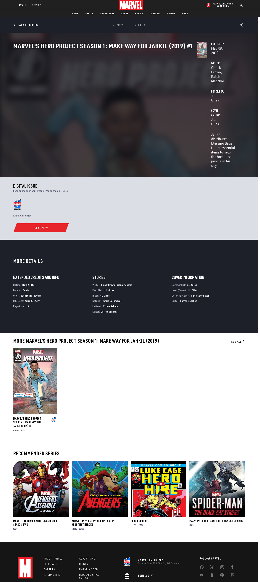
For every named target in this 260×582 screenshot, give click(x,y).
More (185, 13)
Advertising (87, 532)
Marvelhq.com (88, 543)
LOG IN (22, 4)
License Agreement (171, 573)
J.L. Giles (165, 87)
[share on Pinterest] (222, 550)
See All (238, 315)
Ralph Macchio (116, 87)
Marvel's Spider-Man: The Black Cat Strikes (216, 495)
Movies (139, 13)
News (75, 13)
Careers (49, 543)
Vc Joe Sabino (110, 280)
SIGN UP (36, 4)
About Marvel (53, 532)
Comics (89, 13)
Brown (16, 404)
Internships (52, 548)
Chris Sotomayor (112, 274)
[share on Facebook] (202, 542)
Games (124, 13)
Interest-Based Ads (194, 573)
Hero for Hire (139, 495)
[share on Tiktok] (202, 557)
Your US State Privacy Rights (84, 573)
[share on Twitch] (232, 550)
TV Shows (155, 13)
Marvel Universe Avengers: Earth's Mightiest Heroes (93, 496)
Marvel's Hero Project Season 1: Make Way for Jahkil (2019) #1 (27, 396)
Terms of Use (42, 573)
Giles (22, 404)
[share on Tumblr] (232, 542)
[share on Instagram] (222, 542)
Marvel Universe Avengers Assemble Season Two (35, 496)
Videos (171, 13)
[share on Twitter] (212, 542)
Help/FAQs (50, 537)
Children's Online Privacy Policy (142, 573)
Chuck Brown (93, 87)
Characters (107, 13)
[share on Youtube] (202, 550)
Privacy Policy (59, 573)
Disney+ (84, 537)
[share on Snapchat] (212, 550)
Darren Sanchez (109, 285)
